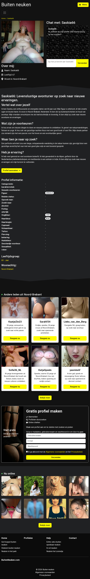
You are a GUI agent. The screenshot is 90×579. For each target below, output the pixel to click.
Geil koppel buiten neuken (8, 543)
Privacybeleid (76, 452)
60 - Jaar (5, 260)
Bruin (48, 218)
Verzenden (82, 63)
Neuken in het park (9, 551)
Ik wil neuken (51, 548)
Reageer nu (15, 338)
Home (3, 18)
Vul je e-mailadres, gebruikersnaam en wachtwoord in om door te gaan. (56, 434)
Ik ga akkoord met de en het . (54, 452)
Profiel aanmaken (11, 170)
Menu (83, 5)
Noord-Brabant (7, 269)
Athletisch (49, 193)
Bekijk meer (45, 398)
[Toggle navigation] (4, 12)
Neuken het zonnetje (54, 551)
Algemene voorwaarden (55, 452)
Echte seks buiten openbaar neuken (53, 543)
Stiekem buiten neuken (10, 548)
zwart (48, 215)
